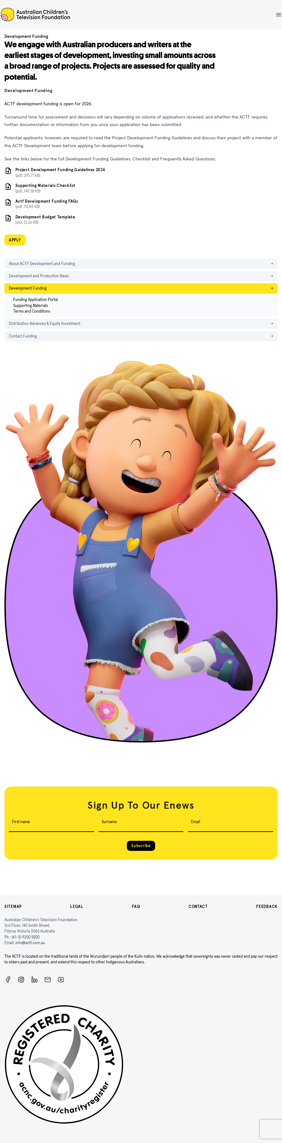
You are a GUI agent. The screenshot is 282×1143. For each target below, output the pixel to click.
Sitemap (13, 906)
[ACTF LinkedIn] (34, 979)
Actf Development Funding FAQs (46, 201)
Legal (76, 906)
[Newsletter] (47, 979)
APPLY (15, 240)
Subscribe (140, 845)
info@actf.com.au (30, 942)
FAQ (136, 906)
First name (21, 821)
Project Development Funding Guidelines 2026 (60, 169)
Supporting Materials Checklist (45, 185)
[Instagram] (21, 979)
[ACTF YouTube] (61, 979)
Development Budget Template (45, 217)
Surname (109, 821)
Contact (198, 906)
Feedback (267, 906)
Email (195, 821)
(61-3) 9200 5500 (26, 937)
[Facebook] (8, 979)
